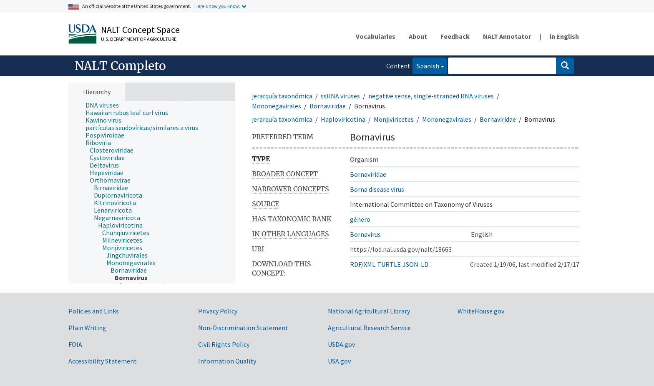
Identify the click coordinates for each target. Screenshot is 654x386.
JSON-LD (415, 264)
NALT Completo (120, 65)
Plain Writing (87, 327)
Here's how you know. (217, 6)
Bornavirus (365, 234)
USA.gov (339, 361)
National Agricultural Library (369, 311)
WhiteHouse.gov (481, 311)
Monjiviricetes (394, 119)
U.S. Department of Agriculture (138, 39)
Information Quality (227, 361)
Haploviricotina (343, 119)
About (418, 36)
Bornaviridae (327, 106)
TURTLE (389, 264)
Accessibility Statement (102, 361)
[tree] (151, 192)
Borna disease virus (377, 189)
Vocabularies (375, 36)
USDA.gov (341, 344)
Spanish (426, 65)
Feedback (455, 36)
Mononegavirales (276, 106)
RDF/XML (362, 264)
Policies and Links (93, 311)
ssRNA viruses (340, 96)
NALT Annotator (507, 36)
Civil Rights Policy (223, 344)
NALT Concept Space (140, 29)
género (360, 219)
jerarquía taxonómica (282, 96)
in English (564, 36)
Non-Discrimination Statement (243, 327)
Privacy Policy (217, 311)
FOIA (75, 344)
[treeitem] (105, 105)
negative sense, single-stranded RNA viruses (431, 96)
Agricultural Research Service (369, 327)
